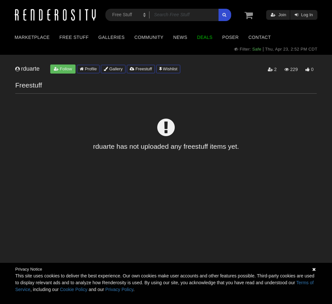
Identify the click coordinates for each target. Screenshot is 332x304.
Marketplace (32, 37)
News (180, 37)
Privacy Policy (119, 289)
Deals (205, 37)
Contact (259, 37)
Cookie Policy (74, 289)
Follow (63, 68)
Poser (230, 37)
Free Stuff (74, 37)
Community (149, 37)
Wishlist (168, 68)
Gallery (113, 68)
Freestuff (141, 68)
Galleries (111, 37)
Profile (88, 68)
